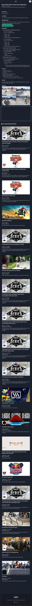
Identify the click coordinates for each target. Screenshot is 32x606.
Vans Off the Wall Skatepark (6, 17)
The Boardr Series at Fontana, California (12, 377)
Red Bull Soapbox (7, 220)
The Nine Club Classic (8, 426)
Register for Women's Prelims (7, 25)
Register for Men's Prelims (7, 24)
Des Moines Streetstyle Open (9, 527)
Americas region (17, 23)
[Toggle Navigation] (1, 1)
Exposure (4, 576)
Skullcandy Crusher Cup (8, 195)
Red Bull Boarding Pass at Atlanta (11, 270)
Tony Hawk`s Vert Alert (8, 403)
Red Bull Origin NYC (7, 477)
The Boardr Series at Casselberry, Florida (13, 244)
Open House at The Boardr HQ (10, 552)
